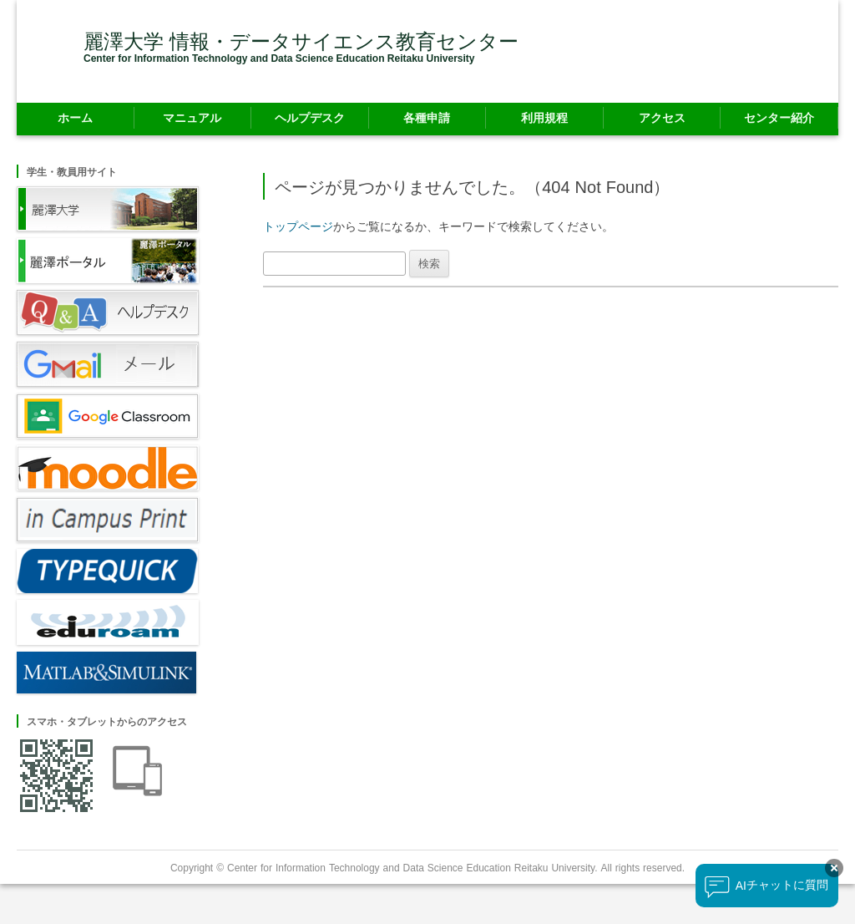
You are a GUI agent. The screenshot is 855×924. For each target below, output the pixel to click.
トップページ (298, 226)
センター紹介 (779, 117)
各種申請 (426, 117)
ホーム (75, 117)
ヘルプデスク (310, 117)
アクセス (662, 117)
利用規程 (544, 117)
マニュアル (192, 117)
